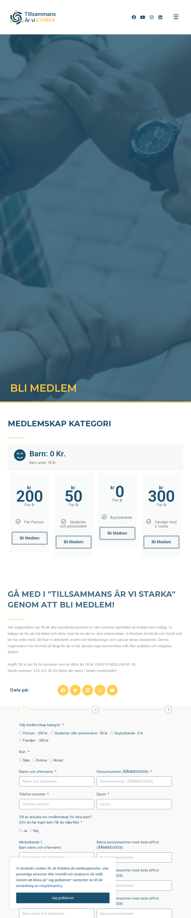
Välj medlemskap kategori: (40, 725)
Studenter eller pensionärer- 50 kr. (81, 733)
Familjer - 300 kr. (36, 740)
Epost (102, 794)
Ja (25, 831)
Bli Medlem (29, 538)
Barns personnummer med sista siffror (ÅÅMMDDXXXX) (128, 845)
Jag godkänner (63, 898)
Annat (58, 760)
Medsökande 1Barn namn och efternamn (40, 845)
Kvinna (42, 760)
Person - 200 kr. (35, 733)
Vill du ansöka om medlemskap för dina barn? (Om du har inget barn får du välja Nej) (55, 820)
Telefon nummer (32, 794)
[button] (63, 690)
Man (26, 760)
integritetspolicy (50, 886)
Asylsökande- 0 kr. (129, 733)
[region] (63, 882)
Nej (36, 831)
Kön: (23, 752)
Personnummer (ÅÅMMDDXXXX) (123, 772)
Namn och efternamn (36, 772)
